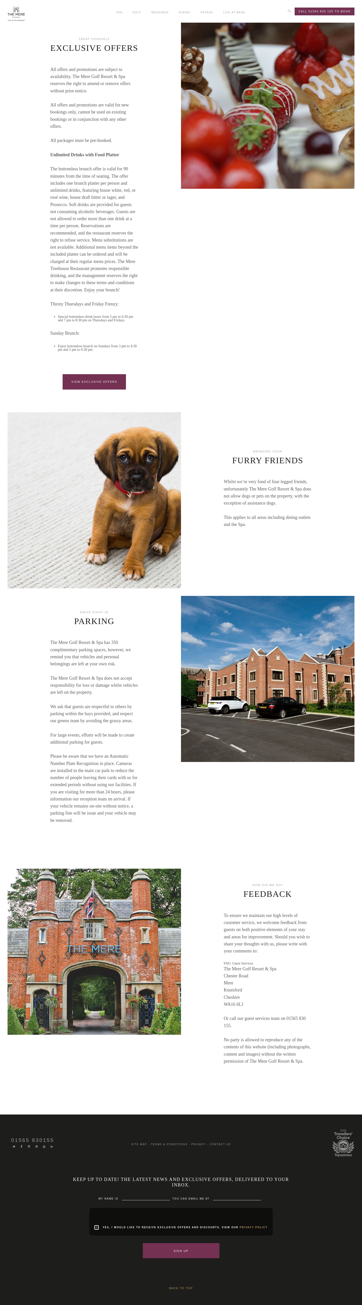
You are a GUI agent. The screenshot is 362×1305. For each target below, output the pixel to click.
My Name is (109, 1198)
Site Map (139, 1144)
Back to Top (181, 1288)
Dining (184, 12)
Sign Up (180, 1250)
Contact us (220, 1144)
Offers (206, 12)
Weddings (160, 12)
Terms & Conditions (169, 1144)
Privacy (198, 1144)
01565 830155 (32, 1140)
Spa (119, 12)
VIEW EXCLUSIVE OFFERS (94, 381)
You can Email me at (191, 1198)
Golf (137, 12)
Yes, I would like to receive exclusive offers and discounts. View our (185, 1227)
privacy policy (254, 1227)
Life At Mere (234, 12)
